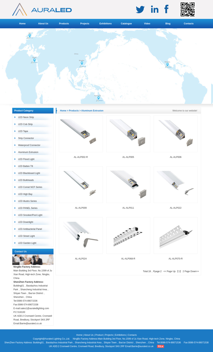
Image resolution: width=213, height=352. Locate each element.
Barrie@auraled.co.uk (31, 323)
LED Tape (23, 131)
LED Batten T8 (25, 166)
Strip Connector (26, 138)
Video (147, 23)
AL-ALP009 (81, 208)
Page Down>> (191, 271)
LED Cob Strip (25, 124)
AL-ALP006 (175, 157)
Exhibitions (105, 23)
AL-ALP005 (128, 157)
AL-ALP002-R (81, 157)
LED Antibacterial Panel (30, 229)
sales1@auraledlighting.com (34, 308)
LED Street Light (26, 236)
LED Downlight (25, 222)
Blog (167, 23)
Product (99, 335)
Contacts (189, 23)
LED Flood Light (26, 159)
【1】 (179, 271)
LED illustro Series (27, 201)
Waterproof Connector (29, 145)
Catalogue (126, 23)
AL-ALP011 (128, 208)
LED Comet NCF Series (30, 187)
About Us (43, 23)
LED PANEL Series (27, 208)
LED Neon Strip (26, 117)
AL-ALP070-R (176, 258)
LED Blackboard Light (29, 173)
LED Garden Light (27, 243)
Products (64, 23)
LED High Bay (25, 194)
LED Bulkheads (26, 180)
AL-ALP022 (175, 208)
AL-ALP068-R (128, 258)
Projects (84, 23)
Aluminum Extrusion (28, 152)
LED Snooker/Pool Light (30, 215)
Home (22, 23)
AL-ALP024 (81, 258)
